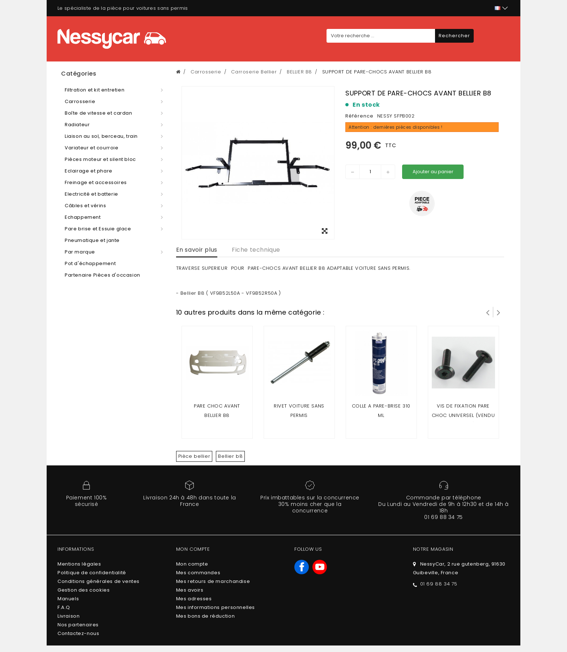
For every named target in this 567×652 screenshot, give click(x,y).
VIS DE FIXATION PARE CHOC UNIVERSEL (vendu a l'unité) (463, 415)
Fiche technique (256, 250)
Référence (359, 115)
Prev (487, 312)
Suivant (498, 312)
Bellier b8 (230, 456)
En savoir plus (196, 250)
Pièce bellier (194, 456)
